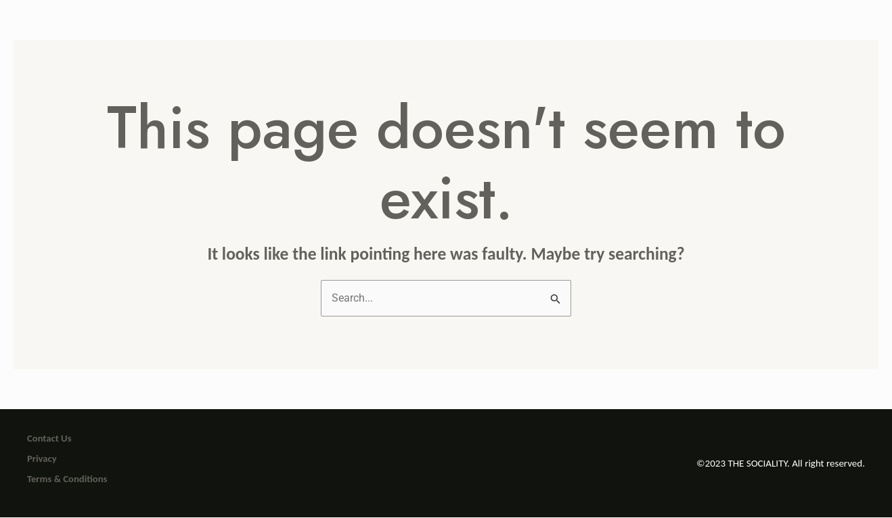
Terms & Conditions (67, 479)
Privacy (42, 459)
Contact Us (49, 439)
